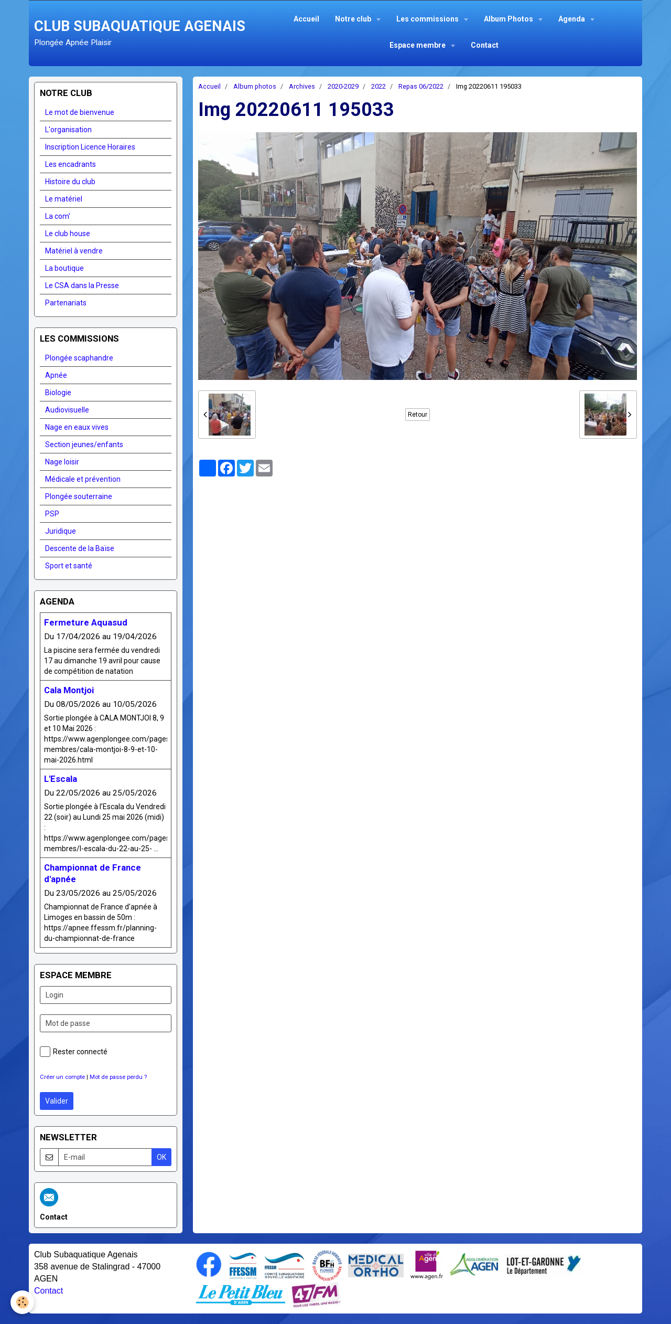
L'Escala (60, 779)
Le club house (67, 233)
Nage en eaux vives (77, 427)
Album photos (254, 86)
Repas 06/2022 (420, 86)
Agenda (572, 19)
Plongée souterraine (78, 496)
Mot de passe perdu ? (118, 1077)
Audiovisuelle (67, 410)
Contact (485, 45)
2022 (378, 86)
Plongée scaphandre (79, 358)
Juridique (60, 531)
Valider (56, 1101)
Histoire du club (70, 181)
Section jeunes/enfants (84, 444)
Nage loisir (62, 462)
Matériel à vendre (74, 251)
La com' (57, 216)
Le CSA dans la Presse (82, 285)
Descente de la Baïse (79, 548)
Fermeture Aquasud (85, 622)
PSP (52, 514)
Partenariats (65, 303)
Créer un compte (62, 1077)
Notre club (354, 19)
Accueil (306, 19)
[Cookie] (22, 1302)
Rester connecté (73, 1051)
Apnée (56, 375)
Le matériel (63, 199)
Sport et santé (68, 566)
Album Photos (509, 19)
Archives (302, 86)
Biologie (58, 392)
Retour (417, 414)
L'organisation (68, 129)
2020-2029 (343, 86)
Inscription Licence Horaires (90, 147)
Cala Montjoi (69, 690)
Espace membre (418, 45)
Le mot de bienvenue (79, 112)
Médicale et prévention (83, 479)
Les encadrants (70, 164)
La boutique (64, 268)
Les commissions (428, 19)
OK (161, 1157)
